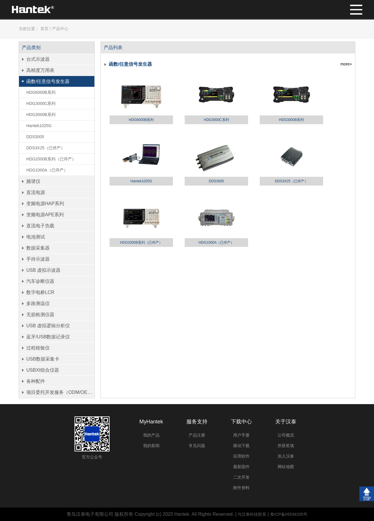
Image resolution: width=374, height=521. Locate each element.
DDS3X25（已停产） (45, 148)
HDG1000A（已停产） (47, 170)
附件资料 (241, 487)
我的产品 (151, 435)
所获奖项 (286, 445)
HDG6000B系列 (41, 92)
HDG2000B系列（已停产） (51, 159)
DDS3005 (35, 136)
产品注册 (197, 435)
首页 (44, 28)
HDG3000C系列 (41, 103)
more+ (346, 64)
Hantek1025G (38, 125)
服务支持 (196, 422)
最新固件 (241, 466)
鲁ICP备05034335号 (289, 514)
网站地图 (286, 466)
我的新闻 (151, 445)
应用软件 (241, 456)
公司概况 (286, 435)
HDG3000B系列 (41, 114)
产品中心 (60, 28)
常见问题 (197, 445)
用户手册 (241, 435)
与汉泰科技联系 (252, 514)
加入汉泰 (286, 456)
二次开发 (241, 477)
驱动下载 (241, 445)
